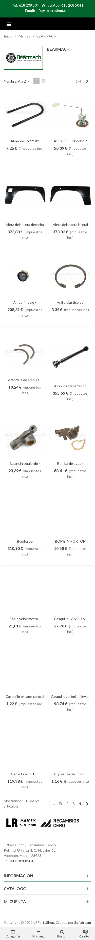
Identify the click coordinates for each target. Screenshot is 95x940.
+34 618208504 (20, 861)
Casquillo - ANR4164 (70, 619)
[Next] (87, 81)
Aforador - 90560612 (70, 141)
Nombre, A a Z (17, 81)
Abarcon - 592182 (25, 141)
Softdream (82, 922)
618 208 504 (29, 5)
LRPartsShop (43, 922)
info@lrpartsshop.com (53, 10)
